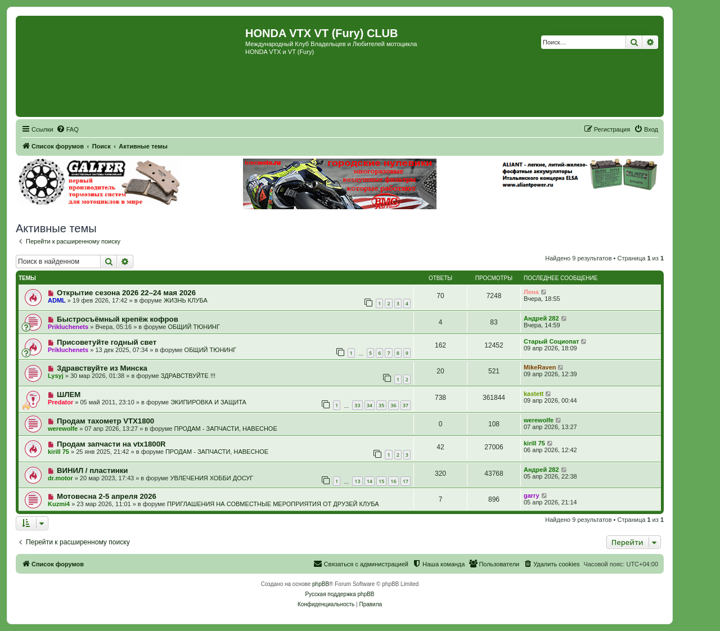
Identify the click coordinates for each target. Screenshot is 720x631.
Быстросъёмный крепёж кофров (117, 319)
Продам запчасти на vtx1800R (111, 444)
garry (531, 495)
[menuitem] (67, 129)
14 (369, 481)
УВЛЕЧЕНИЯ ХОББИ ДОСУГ (212, 478)
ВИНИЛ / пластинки (92, 470)
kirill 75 (58, 451)
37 (405, 405)
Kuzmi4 (59, 504)
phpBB (320, 584)
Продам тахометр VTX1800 (105, 421)
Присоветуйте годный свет (106, 342)
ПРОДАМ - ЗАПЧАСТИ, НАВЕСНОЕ (225, 428)
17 (405, 481)
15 (381, 481)
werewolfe (63, 428)
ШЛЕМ (68, 394)
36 (393, 405)
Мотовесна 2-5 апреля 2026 (106, 496)
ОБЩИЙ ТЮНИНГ (194, 326)
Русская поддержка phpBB (339, 594)
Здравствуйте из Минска (102, 368)
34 (369, 405)
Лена (531, 292)
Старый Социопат (551, 341)
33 (357, 405)
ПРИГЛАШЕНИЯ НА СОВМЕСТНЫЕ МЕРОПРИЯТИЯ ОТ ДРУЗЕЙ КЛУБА (273, 504)
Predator (60, 402)
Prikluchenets (68, 326)
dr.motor (60, 478)
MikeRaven (540, 367)
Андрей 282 (541, 318)
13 (357, 481)
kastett (533, 393)
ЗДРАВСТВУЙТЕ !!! (188, 375)
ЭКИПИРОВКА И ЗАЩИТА (208, 402)
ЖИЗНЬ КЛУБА (186, 300)
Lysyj (56, 375)
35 (381, 405)
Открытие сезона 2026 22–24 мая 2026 (126, 293)
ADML (57, 300)
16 (393, 481)
